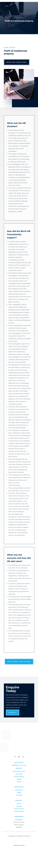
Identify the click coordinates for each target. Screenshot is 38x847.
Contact (13, 712)
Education (19, 790)
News (19, 781)
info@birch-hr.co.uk (19, 765)
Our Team (19, 774)
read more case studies (19, 661)
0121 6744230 (19, 762)
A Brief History (19, 776)
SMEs (19, 792)
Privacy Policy (19, 809)
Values (19, 779)
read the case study (16, 62)
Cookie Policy (19, 811)
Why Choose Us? (19, 771)
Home (19, 803)
